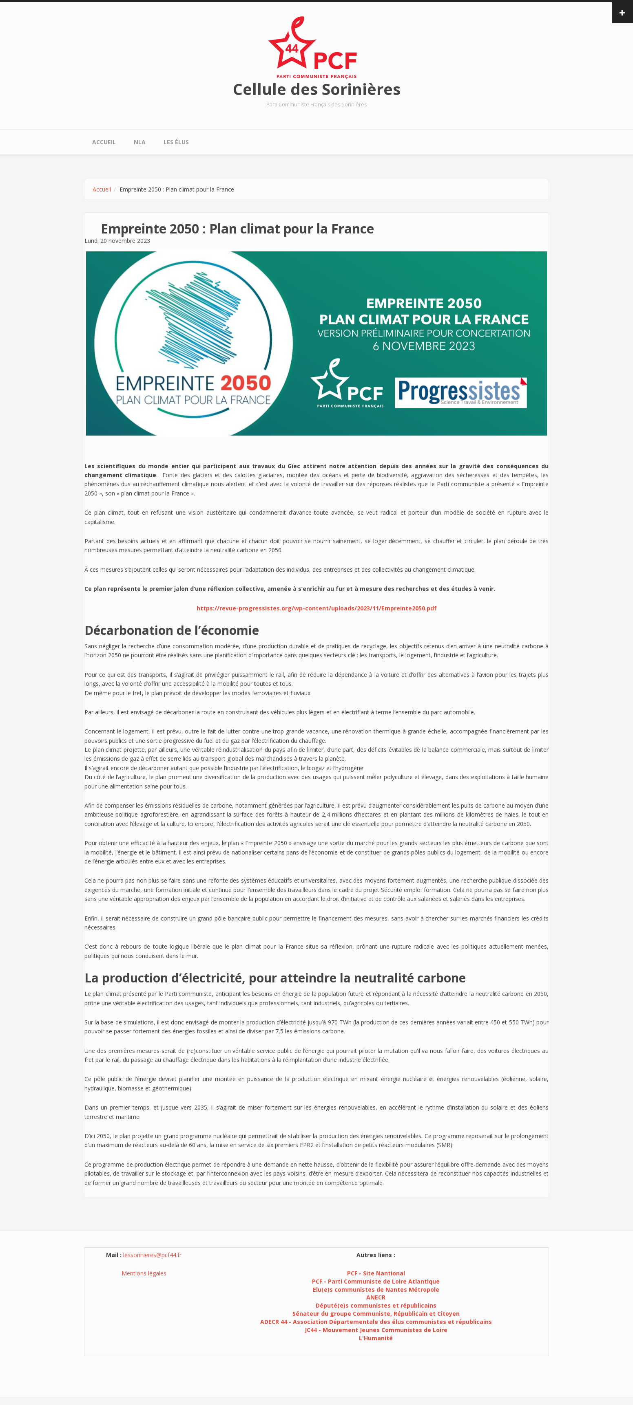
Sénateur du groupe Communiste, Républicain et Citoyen (376, 1313)
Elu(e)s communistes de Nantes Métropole (376, 1289)
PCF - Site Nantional (376, 1273)
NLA (140, 142)
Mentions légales (144, 1273)
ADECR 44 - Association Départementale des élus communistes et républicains (376, 1322)
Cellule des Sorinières (317, 89)
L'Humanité (376, 1338)
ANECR (375, 1297)
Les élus (176, 142)
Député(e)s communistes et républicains (376, 1305)
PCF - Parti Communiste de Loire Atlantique (376, 1281)
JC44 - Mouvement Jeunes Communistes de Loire (376, 1330)
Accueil (104, 142)
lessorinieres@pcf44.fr (152, 1255)
